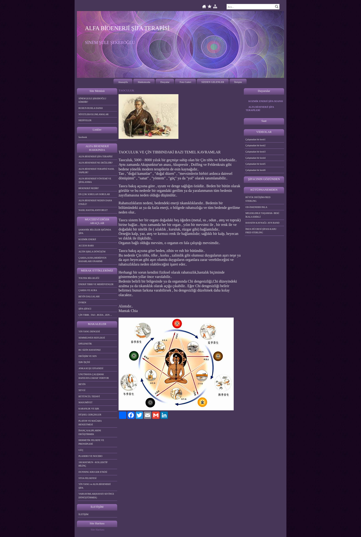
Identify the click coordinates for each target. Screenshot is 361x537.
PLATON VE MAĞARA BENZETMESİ (90, 423)
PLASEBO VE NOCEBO (90, 456)
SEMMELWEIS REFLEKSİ (92, 337)
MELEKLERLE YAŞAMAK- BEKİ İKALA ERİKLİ (262, 215)
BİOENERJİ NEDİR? (89, 188)
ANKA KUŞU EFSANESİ (91, 368)
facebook (83, 137)
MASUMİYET (86, 402)
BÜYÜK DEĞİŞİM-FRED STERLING (258, 199)
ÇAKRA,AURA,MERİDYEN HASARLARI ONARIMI (92, 260)
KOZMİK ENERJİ (87, 239)
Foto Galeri (185, 82)
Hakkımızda (144, 82)
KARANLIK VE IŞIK (89, 408)
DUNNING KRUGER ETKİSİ (93, 472)
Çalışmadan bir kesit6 (255, 170)
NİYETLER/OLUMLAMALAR (94, 114)
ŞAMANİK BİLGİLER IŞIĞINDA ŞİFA (95, 231)
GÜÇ (81, 450)
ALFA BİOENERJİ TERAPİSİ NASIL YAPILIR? (96, 171)
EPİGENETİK (85, 343)
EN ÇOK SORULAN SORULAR (94, 194)
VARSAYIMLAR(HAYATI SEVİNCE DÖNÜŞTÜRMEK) (96, 496)
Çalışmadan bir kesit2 (255, 145)
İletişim (238, 82)
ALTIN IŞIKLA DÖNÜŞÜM (92, 251)
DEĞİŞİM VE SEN (88, 356)
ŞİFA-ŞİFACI (85, 308)
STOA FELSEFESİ (87, 478)
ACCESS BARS (86, 245)
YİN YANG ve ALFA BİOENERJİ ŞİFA (95, 486)
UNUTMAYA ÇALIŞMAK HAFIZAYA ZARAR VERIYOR (94, 376)
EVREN (82, 302)
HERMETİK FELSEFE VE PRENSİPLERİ (91, 442)
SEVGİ (82, 390)
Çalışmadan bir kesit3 (255, 151)
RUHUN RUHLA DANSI (91, 108)
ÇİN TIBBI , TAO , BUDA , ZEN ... (95, 315)
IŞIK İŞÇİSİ (84, 362)
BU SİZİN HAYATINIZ (90, 350)
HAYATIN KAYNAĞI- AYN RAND (262, 223)
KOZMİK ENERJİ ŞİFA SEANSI (265, 101)
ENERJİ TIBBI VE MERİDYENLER (96, 284)
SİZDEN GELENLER (212, 82)
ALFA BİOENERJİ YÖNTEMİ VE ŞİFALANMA (95, 180)
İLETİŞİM (83, 514)
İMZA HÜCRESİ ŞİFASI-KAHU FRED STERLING (261, 231)
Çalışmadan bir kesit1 (255, 139)
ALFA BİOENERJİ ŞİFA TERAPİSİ (95, 156)
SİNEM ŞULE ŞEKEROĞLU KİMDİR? (92, 100)
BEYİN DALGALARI (89, 296)
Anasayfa (123, 82)
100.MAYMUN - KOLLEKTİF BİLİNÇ (93, 464)
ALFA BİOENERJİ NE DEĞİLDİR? (96, 162)
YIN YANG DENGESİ (89, 331)
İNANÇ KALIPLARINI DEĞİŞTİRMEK (90, 432)
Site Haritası (98, 529)
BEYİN (82, 384)
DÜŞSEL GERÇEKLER (90, 414)
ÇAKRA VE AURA (88, 290)
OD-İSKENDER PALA (256, 207)
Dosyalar (164, 82)
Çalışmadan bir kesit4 (255, 158)
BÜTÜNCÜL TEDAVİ (89, 396)
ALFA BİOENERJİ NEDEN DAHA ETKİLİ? (95, 202)
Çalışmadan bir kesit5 (255, 164)
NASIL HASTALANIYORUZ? (93, 210)
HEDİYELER (85, 120)
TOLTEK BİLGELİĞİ (89, 278)
